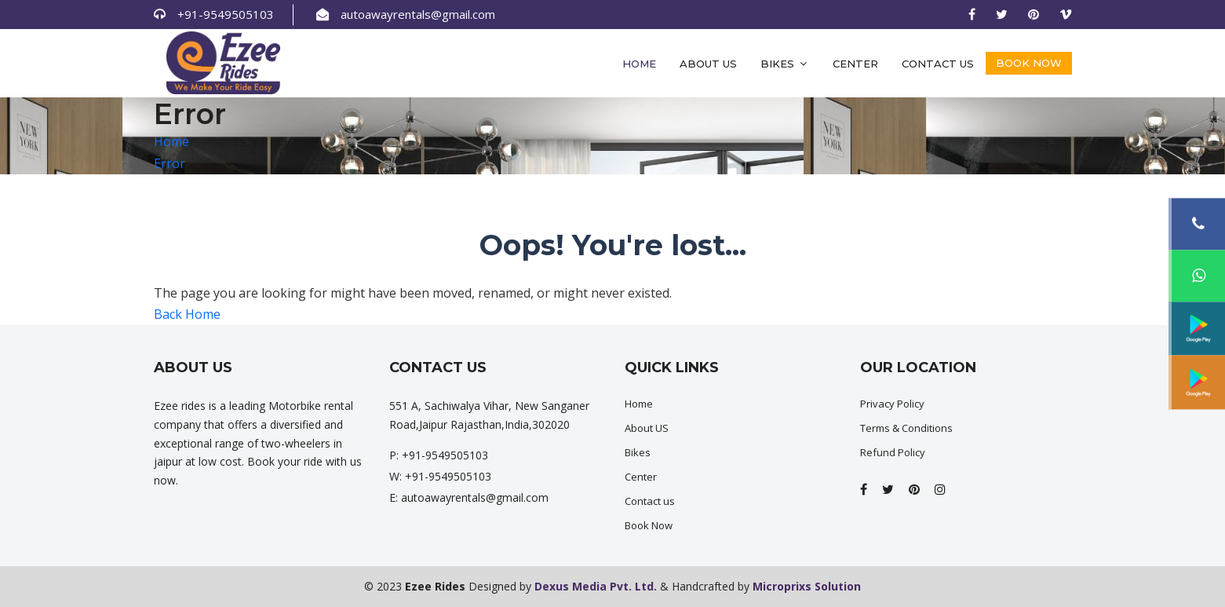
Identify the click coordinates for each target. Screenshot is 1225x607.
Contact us (938, 63)
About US (647, 428)
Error (169, 163)
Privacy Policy (892, 404)
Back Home (187, 314)
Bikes (784, 63)
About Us (708, 63)
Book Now (1029, 63)
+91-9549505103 (225, 14)
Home (639, 63)
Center (855, 63)
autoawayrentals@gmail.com (418, 14)
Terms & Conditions (906, 428)
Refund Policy (892, 452)
